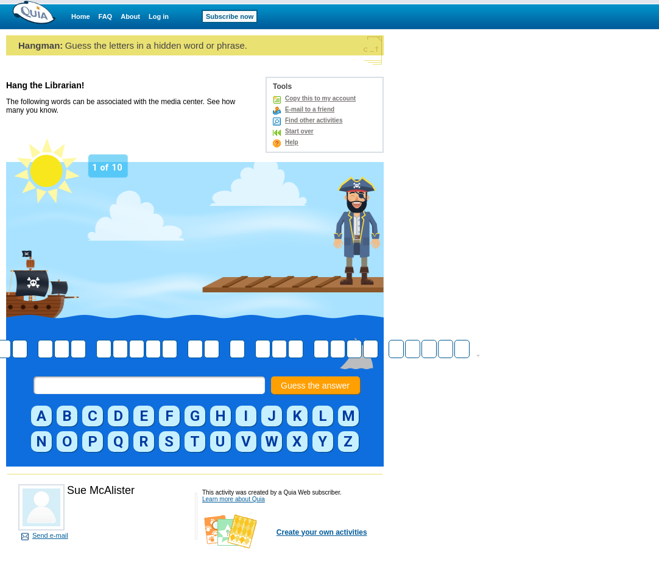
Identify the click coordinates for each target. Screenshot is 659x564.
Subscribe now (229, 16)
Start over (299, 131)
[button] (41, 416)
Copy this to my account (320, 98)
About (130, 16)
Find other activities (313, 120)
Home (80, 16)
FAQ (106, 16)
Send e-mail (50, 535)
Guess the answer (315, 385)
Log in (159, 16)
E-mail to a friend (309, 109)
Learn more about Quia (233, 499)
